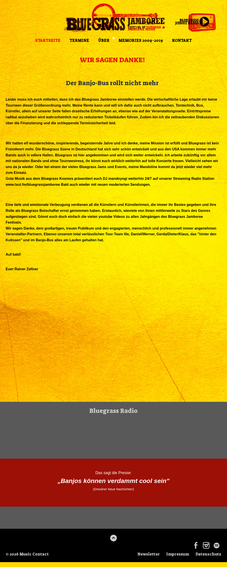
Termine (79, 41)
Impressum (176, 559)
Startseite (47, 41)
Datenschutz (208, 559)
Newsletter (146, 559)
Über (103, 41)
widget (113, 437)
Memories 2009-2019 (141, 41)
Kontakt (182, 41)
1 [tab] (113, 38)
